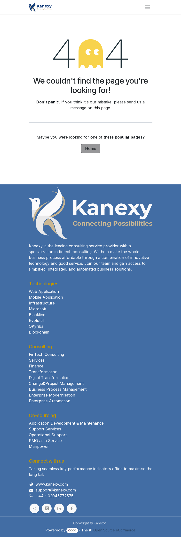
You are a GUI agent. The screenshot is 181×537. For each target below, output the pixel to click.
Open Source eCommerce (114, 530)
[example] (47, 508)
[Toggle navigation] (147, 7)
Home (90, 148)
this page (102, 107)
